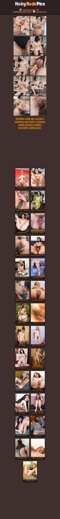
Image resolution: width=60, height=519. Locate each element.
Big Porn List (40, 12)
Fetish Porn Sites (28, 10)
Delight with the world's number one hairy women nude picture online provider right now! (30, 123)
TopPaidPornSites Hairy (26, 11)
